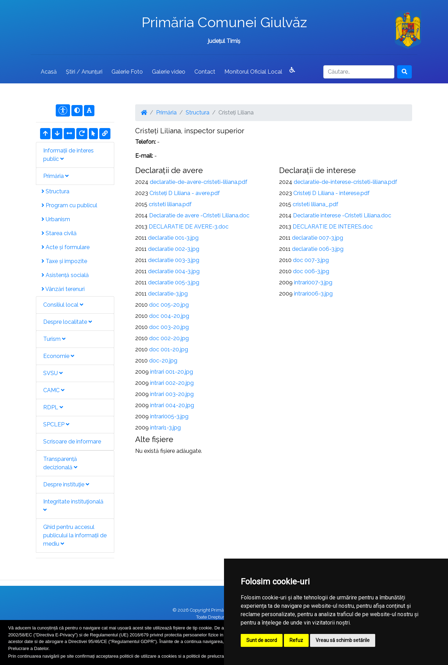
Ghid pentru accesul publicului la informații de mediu (75, 535)
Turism (54, 339)
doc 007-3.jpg (311, 260)
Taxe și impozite (64, 261)
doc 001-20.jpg (168, 349)
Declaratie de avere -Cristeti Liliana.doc (199, 215)
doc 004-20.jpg (169, 316)
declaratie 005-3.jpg (173, 282)
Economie (58, 356)
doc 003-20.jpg (169, 327)
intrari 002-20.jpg (172, 383)
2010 (141, 304)
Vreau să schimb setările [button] (343, 640)
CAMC (53, 390)
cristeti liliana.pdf (170, 204)
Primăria (56, 176)
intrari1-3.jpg (165, 427)
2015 (141, 204)
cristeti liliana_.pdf (315, 204)
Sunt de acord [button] (261, 640)
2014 (141, 215)
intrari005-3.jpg (169, 416)
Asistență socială (65, 275)
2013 (141, 226)
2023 (141, 193)
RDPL (53, 407)
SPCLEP (56, 424)
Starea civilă (59, 233)
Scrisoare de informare (72, 441)
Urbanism (55, 219)
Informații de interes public (68, 154)
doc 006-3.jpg (311, 271)
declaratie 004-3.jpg (174, 271)
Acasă (49, 71)
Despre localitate (67, 322)
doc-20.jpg (163, 360)
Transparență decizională (60, 463)
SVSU (53, 373)
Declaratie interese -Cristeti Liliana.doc (342, 215)
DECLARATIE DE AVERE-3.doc (189, 226)
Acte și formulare (65, 247)
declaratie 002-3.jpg (173, 249)
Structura (55, 191)
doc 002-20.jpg (169, 338)
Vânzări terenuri (63, 289)
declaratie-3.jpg (168, 293)
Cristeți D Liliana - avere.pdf (184, 193)
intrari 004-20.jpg (172, 405)
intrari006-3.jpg (313, 293)
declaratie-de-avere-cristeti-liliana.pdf (198, 182)
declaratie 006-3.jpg (317, 249)
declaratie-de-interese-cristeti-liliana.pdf (345, 182)
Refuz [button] (296, 640)
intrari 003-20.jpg (172, 394)
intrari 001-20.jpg (171, 371)
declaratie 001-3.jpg (173, 237)
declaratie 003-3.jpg (173, 260)
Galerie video (168, 71)
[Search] (358, 72)
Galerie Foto (127, 71)
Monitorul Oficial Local (253, 71)
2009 (142, 371)
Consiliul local (63, 304)
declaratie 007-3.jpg (317, 237)
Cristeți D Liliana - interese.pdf (331, 193)
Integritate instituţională (73, 505)
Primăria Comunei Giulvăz (224, 22)
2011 (141, 237)
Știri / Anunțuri (84, 71)
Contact (204, 71)
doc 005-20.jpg (169, 304)
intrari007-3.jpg (313, 282)
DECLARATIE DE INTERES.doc (333, 226)
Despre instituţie (66, 484)
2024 (141, 182)
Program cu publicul (69, 205)
